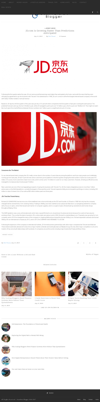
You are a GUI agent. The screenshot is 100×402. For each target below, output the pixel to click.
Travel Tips (52, 2)
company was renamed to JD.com (52, 219)
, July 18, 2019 (15, 243)
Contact (83, 2)
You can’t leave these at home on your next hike (28, 369)
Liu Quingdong (12, 201)
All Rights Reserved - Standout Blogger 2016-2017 (18, 399)
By (2, 243)
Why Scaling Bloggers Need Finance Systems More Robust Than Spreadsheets (16, 300)
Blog (75, 2)
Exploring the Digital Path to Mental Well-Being (28, 335)
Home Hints (65, 2)
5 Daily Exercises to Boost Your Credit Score (47, 299)
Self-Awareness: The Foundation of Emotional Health (30, 324)
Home (3, 2)
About (11, 2)
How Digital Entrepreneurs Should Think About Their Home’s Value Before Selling (40, 358)
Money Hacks (22, 2)
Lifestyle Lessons (37, 2)
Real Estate (6, 7)
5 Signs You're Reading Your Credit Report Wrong (82, 299)
